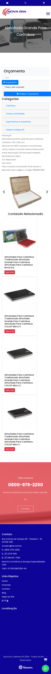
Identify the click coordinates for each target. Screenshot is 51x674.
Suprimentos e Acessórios (18, 121)
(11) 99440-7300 (12, 557)
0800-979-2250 (25, 485)
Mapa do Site (8, 596)
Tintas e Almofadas (15, 113)
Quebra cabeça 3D (15, 129)
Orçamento (10, 82)
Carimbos (10, 105)
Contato (25, 509)
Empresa (6, 585)
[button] (47, 13)
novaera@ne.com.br (12, 545)
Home (5, 581)
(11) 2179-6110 (10, 553)
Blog (4, 592)
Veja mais (10, 272)
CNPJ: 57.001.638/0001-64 (14, 568)
